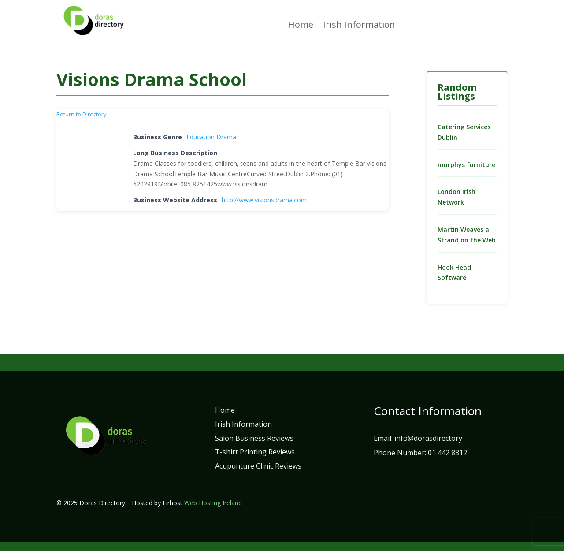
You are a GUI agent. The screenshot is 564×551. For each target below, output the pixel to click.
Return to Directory (81, 114)
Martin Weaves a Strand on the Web (467, 234)
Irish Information (359, 26)
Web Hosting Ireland (213, 503)
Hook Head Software (454, 272)
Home (300, 26)
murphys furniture (466, 164)
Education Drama (211, 137)
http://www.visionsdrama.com (264, 200)
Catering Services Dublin (464, 132)
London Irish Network (456, 196)
